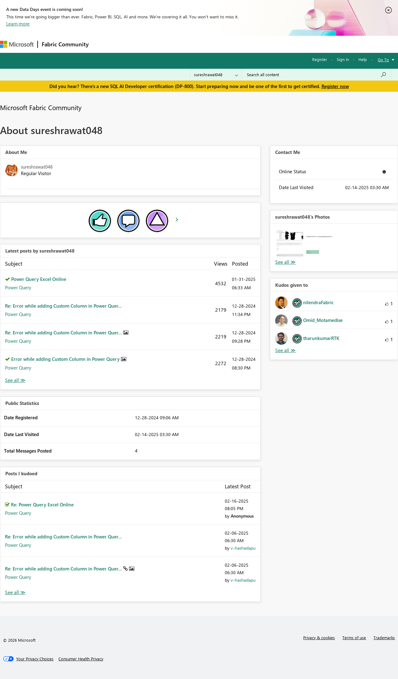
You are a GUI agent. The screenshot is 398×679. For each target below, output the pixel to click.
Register (319, 59)
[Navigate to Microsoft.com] (17, 44)
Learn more (18, 24)
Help (363, 59)
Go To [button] (383, 59)
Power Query (18, 287)
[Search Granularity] (216, 75)
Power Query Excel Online (38, 279)
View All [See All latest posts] (15, 380)
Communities (183, 44)
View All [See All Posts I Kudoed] (15, 592)
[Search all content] (317, 75)
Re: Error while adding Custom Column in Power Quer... (63, 306)
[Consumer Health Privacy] (80, 658)
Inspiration (130, 44)
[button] (290, 243)
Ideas (155, 44)
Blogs (211, 44)
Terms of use (354, 637)
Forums (102, 44)
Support (261, 44)
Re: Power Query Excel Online (42, 504)
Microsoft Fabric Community (40, 107)
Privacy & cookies (319, 637)
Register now (335, 86)
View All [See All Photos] (285, 262)
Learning (235, 44)
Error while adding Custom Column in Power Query (66, 359)
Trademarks (384, 637)
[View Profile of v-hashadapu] (243, 548)
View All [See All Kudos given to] (285, 350)
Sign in (343, 59)
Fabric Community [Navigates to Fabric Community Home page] (65, 44)
